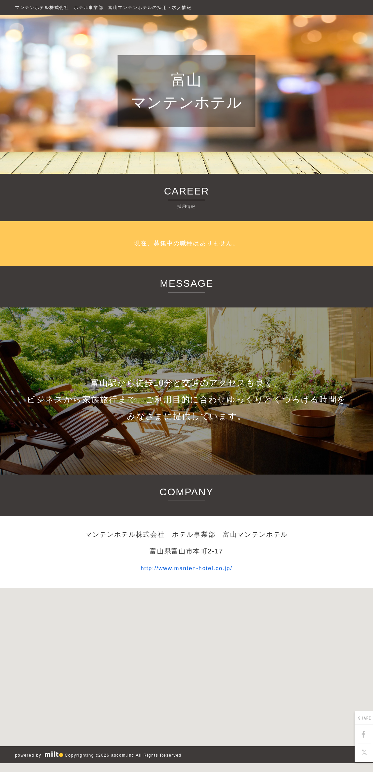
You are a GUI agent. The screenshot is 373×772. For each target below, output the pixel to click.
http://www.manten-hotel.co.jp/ (186, 567)
